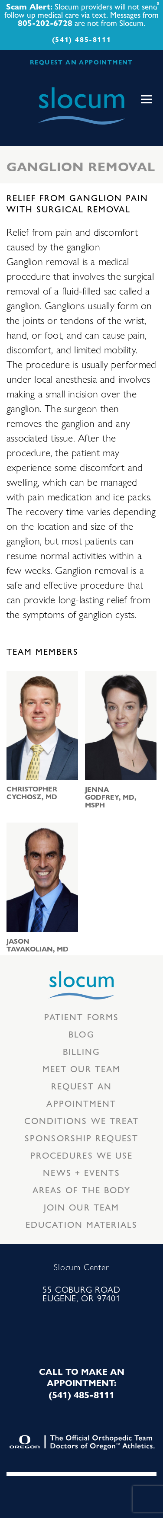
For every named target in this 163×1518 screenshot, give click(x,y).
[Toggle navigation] (146, 99)
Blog (81, 1034)
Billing (82, 1051)
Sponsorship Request (81, 1137)
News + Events (81, 1172)
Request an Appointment (81, 1094)
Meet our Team (81, 1068)
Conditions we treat (81, 1120)
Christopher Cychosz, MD (32, 793)
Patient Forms (81, 1016)
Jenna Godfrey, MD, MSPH (110, 797)
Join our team (81, 1207)
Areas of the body (82, 1189)
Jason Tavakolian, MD (37, 945)
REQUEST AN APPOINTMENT (81, 62)
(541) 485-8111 (81, 39)
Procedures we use (81, 1155)
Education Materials (81, 1224)
